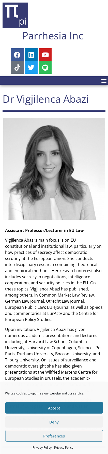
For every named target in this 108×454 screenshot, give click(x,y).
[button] (104, 80)
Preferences (54, 435)
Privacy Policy (42, 447)
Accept (54, 408)
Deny (54, 421)
